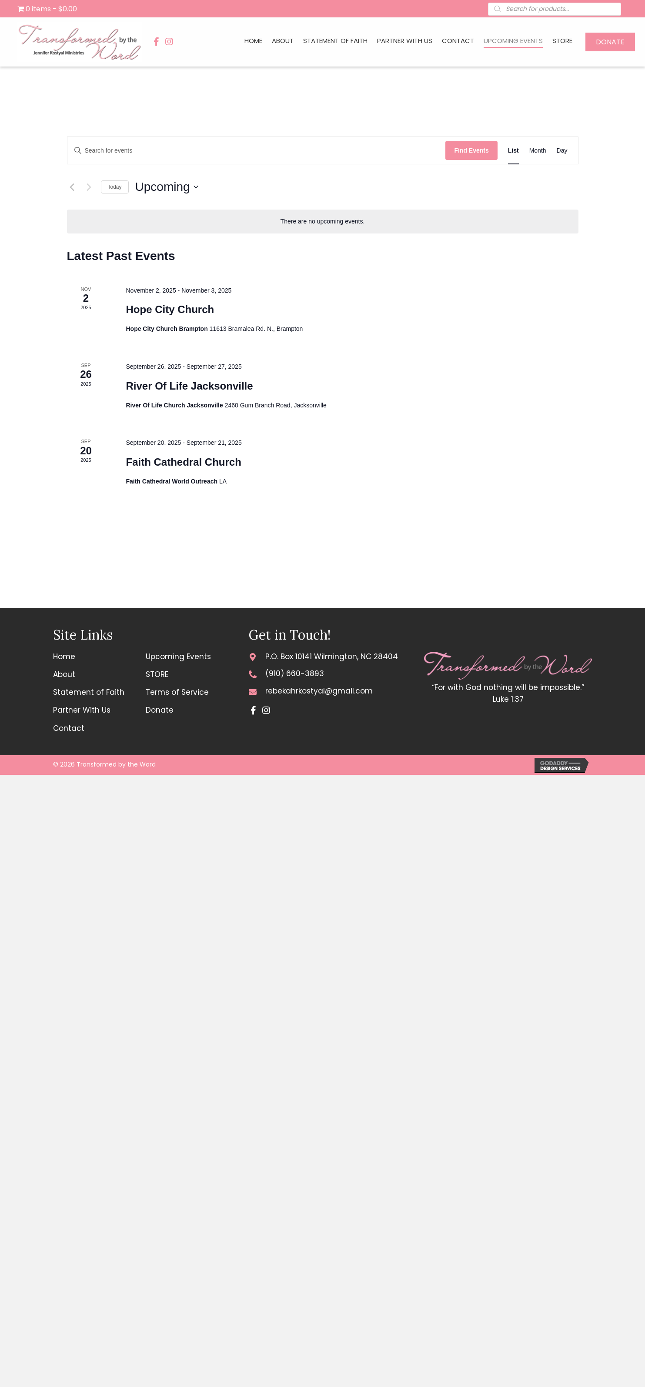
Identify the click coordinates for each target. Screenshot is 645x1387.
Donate (160, 710)
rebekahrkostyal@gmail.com (319, 691)
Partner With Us (81, 710)
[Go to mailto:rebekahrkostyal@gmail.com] (253, 691)
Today (115, 187)
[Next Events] (89, 187)
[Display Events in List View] (513, 150)
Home (64, 656)
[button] (156, 41)
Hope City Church (170, 309)
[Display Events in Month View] (537, 150)
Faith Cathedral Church (183, 462)
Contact (68, 728)
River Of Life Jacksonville (189, 386)
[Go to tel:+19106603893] (253, 674)
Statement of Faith (88, 692)
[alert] (322, 221)
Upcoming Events (178, 656)
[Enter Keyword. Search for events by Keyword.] (256, 150)
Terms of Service (177, 692)
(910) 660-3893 (294, 673)
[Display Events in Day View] (562, 150)
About (64, 674)
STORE (157, 674)
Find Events (471, 150)
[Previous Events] (72, 187)
